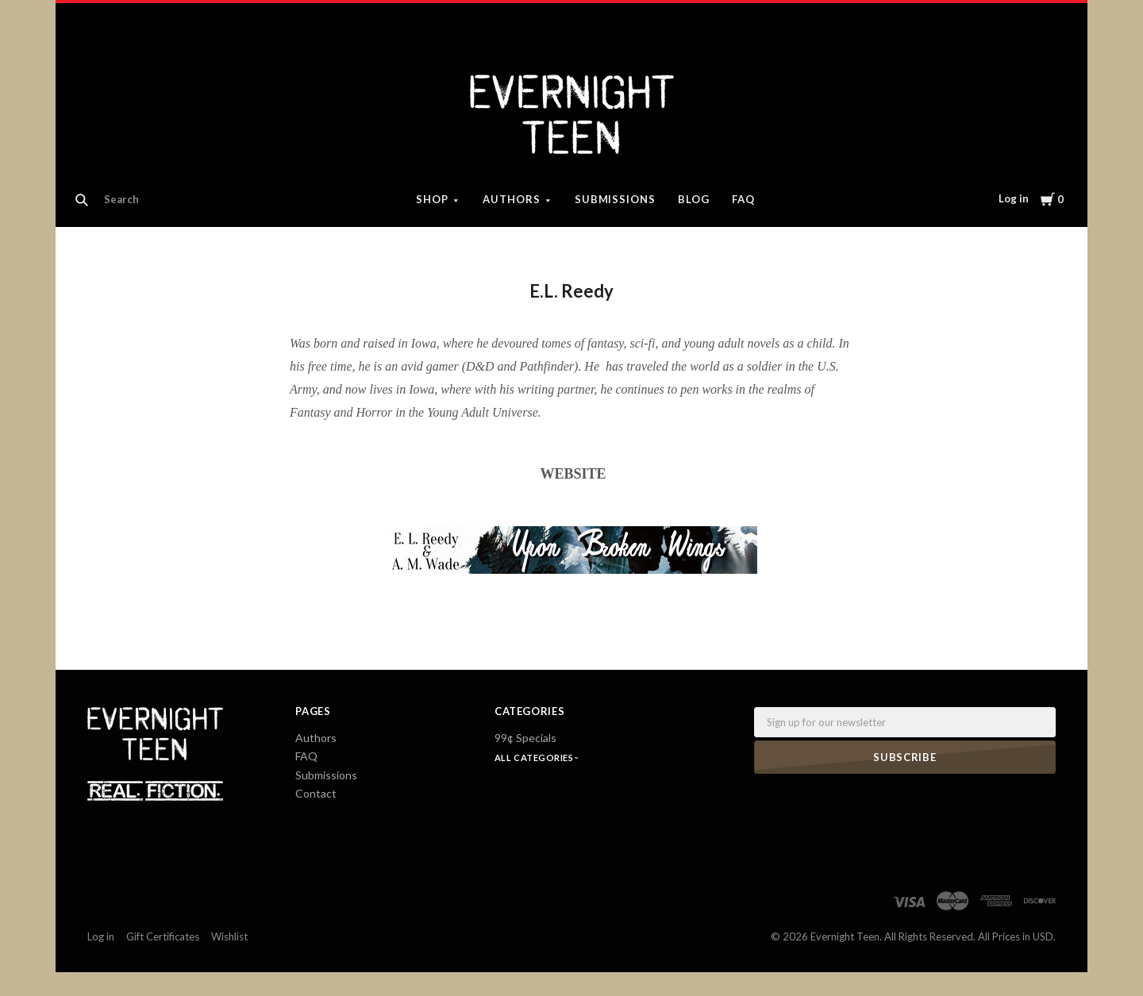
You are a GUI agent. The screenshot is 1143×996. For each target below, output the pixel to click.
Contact (316, 793)
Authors (512, 199)
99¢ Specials (525, 737)
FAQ (743, 199)
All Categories (535, 757)
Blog (694, 199)
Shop (432, 199)
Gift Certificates (162, 936)
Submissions (615, 199)
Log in (1014, 198)
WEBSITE (573, 474)
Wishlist (229, 936)
